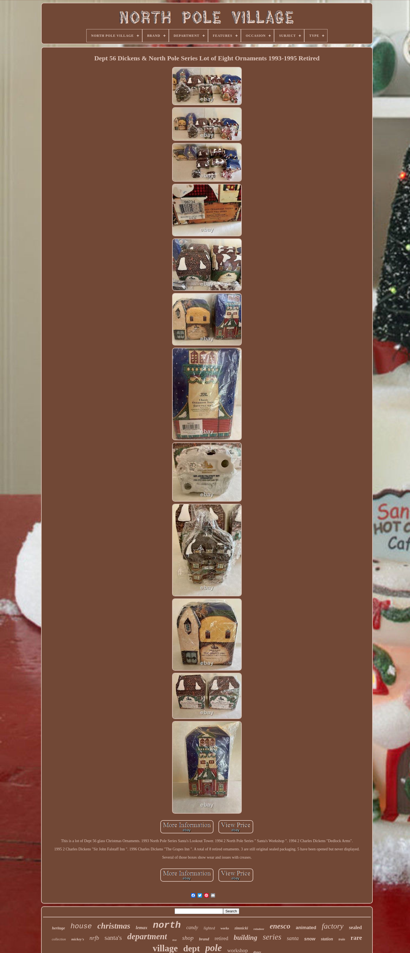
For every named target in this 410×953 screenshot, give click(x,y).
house (81, 926)
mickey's (77, 939)
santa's (113, 937)
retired (221, 938)
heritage (58, 928)
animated (306, 927)
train (341, 939)
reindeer (259, 928)
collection (59, 939)
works (224, 928)
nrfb (94, 938)
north (167, 925)
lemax (141, 927)
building (245, 937)
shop (188, 937)
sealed (355, 927)
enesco (280, 926)
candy (192, 927)
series (272, 936)
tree (174, 939)
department (147, 936)
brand (204, 939)
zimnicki (241, 928)
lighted (209, 928)
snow (309, 939)
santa (292, 938)
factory (332, 926)
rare (356, 937)
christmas (113, 925)
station (327, 939)
